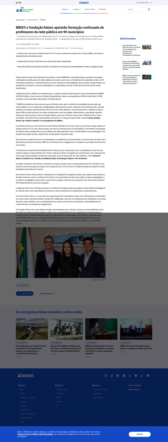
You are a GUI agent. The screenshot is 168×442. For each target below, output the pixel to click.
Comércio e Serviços (28, 398)
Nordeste (60, 394)
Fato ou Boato (89, 9)
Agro (21, 389)
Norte (59, 398)
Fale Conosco (134, 389)
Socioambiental (32, 20)
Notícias (65, 9)
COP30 (22, 422)
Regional (76, 9)
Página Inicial (20, 20)
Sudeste (60, 402)
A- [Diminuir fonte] (151, 3)
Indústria (23, 406)
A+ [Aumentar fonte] (149, 3)
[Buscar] (137, 9)
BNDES (22, 394)
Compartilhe (26, 293)
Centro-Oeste (62, 389)
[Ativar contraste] (146, 3)
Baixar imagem (102, 274)
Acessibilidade (140, 2)
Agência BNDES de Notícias (24, 9)
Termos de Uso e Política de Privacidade (35, 434)
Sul (58, 406)
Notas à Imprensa (100, 389)
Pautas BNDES (99, 398)
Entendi (140, 434)
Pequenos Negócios (27, 414)
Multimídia (102, 9)
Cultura (22, 402)
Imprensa (96, 385)
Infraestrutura (25, 410)
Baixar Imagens (46, 293)
